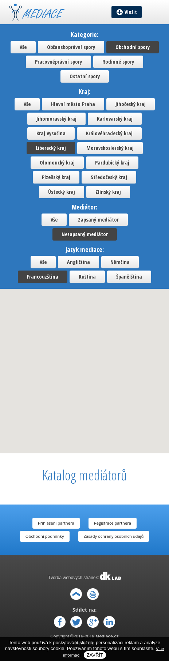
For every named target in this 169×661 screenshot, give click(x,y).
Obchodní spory (132, 47)
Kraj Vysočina (51, 133)
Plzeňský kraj (56, 177)
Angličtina (78, 261)
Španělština (129, 276)
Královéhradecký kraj (109, 133)
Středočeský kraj (109, 177)
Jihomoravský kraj (56, 118)
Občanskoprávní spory (71, 47)
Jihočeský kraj (130, 104)
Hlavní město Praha (73, 104)
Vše (23, 47)
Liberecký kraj (51, 147)
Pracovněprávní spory (58, 61)
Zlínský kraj (108, 191)
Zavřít (95, 655)
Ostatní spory (85, 76)
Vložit (131, 11)
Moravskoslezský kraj (110, 147)
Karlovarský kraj (115, 118)
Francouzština (42, 276)
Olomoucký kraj (57, 162)
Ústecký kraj (61, 191)
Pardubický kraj (112, 162)
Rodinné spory (118, 61)
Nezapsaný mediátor (85, 234)
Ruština (87, 276)
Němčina (120, 261)
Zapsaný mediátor (98, 219)
